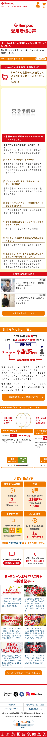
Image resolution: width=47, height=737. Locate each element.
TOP (3, 59)
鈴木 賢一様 (19, 59)
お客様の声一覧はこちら (24, 313)
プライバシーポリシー (12, 709)
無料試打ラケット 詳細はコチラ (23, 397)
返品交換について (35, 709)
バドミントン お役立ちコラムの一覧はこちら (23, 673)
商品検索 (40, 59)
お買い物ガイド (15, 543)
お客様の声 (10, 59)
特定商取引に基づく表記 (35, 705)
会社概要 (12, 705)
